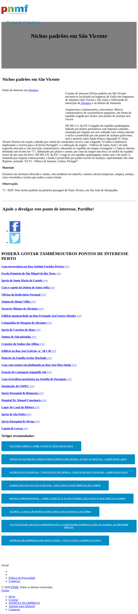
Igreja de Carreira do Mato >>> (21, 329)
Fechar (5, 590)
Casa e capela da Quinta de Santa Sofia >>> (28, 287)
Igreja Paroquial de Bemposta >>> (22, 393)
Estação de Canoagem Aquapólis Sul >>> (26, 372)
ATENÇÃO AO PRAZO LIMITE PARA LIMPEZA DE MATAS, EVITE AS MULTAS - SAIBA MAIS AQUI (68, 459)
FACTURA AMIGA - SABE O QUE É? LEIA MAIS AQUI (41, 446)
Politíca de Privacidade (22, 577)
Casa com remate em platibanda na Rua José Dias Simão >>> (39, 364)
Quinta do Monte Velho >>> (18, 301)
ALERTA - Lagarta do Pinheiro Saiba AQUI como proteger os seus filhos (50, 511)
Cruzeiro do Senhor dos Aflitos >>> (23, 343)
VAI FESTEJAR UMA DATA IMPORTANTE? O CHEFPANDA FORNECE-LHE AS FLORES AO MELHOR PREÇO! (69, 526)
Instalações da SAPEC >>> (17, 386)
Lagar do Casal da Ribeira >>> (20, 407)
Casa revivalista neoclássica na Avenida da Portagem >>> (36, 379)
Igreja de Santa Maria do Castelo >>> (24, 280)
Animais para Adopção (22, 606)
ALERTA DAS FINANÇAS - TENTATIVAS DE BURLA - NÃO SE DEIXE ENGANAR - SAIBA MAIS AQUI (69, 472)
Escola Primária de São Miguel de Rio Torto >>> (31, 273)
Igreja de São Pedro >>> (16, 414)
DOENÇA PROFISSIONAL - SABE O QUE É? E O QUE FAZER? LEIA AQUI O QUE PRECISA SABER (67, 498)
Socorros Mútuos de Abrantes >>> (22, 308)
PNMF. (14, 587)
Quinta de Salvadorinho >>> (18, 336)
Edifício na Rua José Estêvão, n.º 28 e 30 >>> (28, 350)
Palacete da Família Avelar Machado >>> (26, 357)
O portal (13, 599)
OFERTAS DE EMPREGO (24, 602)
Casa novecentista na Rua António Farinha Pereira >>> (35, 266)
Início (12, 596)
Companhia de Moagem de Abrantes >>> (26, 322)
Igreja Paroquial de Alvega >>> (20, 421)
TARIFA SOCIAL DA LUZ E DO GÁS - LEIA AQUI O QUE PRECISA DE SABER (55, 485)
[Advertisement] (29, 114)
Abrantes (33, 90)
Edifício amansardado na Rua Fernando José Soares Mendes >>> (41, 315)
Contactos (14, 581)
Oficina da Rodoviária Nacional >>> (23, 294)
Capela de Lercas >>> (14, 428)
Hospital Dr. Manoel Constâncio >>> (23, 400)
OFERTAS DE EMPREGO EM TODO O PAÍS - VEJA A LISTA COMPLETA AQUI (55, 540)
